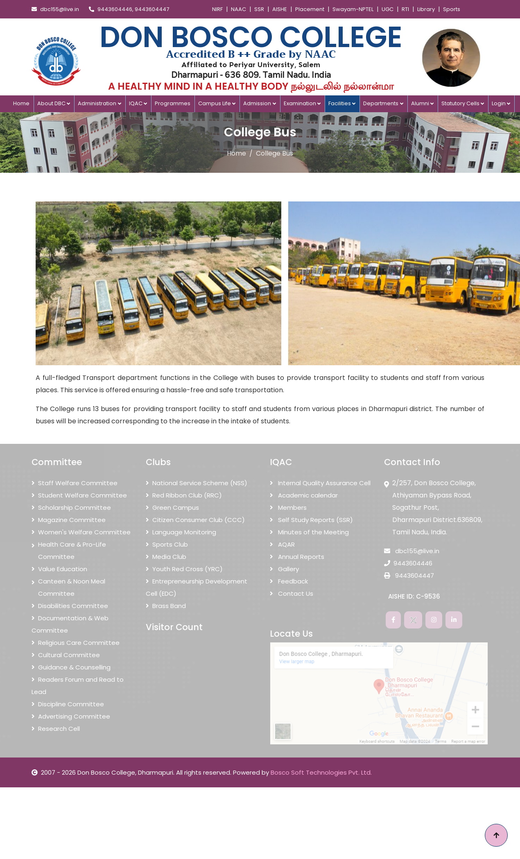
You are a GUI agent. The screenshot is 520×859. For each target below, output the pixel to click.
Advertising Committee (71, 716)
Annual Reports (297, 556)
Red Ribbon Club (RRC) (184, 495)
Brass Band (166, 605)
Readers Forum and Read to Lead (78, 685)
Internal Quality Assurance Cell (320, 483)
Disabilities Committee (70, 605)
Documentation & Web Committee (70, 624)
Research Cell (56, 728)
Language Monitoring (181, 532)
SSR (259, 9)
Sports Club (167, 544)
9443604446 (408, 563)
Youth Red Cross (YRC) (184, 569)
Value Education (59, 569)
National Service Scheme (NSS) (196, 483)
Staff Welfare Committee (75, 483)
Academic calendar (304, 495)
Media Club (166, 556)
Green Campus (172, 507)
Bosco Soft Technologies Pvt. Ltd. (321, 772)
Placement (309, 9)
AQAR (282, 544)
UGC (387, 9)
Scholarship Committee (71, 507)
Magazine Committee (69, 519)
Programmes (172, 103)
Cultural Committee (66, 655)
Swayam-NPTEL (352, 9)
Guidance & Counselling (71, 667)
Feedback (289, 581)
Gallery (284, 569)
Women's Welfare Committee (81, 532)
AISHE (279, 9)
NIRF (217, 9)
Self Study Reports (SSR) (311, 519)
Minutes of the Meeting (309, 532)
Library (426, 9)
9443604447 (409, 575)
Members (288, 507)
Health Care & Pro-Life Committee (69, 550)
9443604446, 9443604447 (129, 9)
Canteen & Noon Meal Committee (68, 587)
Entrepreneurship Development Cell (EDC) (196, 587)
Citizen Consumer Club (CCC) (195, 519)
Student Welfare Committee (79, 495)
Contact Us (291, 593)
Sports (451, 9)
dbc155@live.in (55, 9)
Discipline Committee (68, 704)
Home (21, 103)
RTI (405, 9)
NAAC (238, 9)
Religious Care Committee (76, 642)
